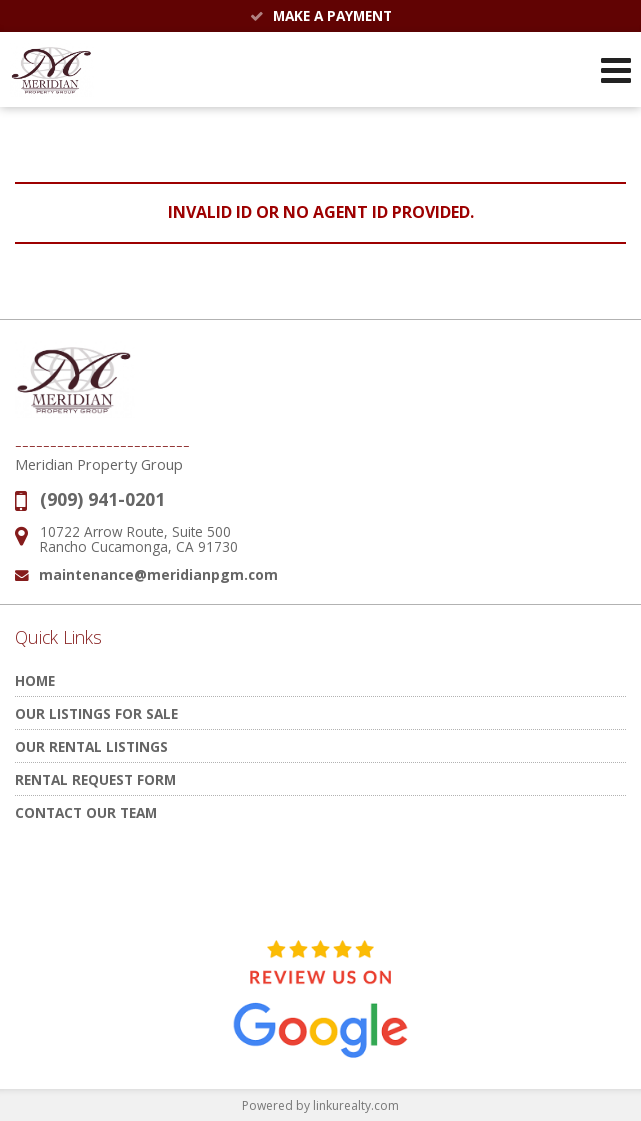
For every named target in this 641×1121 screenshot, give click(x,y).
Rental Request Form (95, 779)
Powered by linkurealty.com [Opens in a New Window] (320, 1105)
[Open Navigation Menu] (616, 70)
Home (35, 680)
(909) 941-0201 (102, 499)
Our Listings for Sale (96, 713)
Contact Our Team (86, 812)
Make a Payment (321, 15)
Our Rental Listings (91, 746)
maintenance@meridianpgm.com (158, 574)
